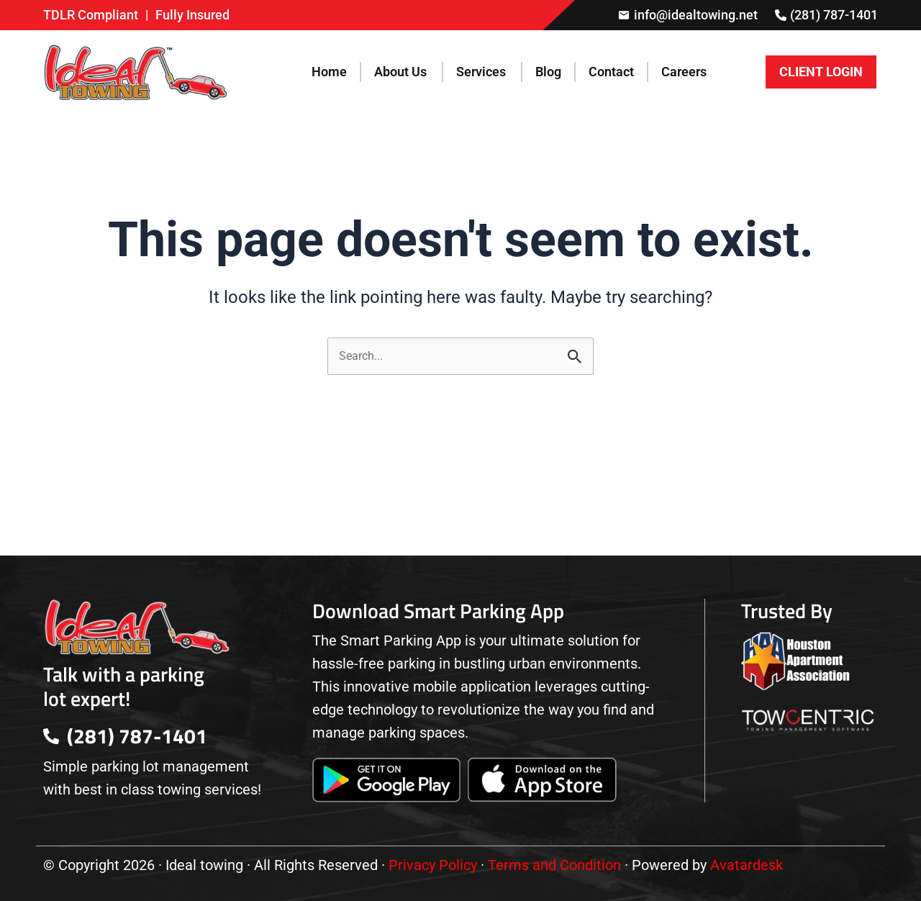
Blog (548, 71)
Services (481, 71)
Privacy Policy (433, 865)
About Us (400, 71)
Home (329, 71)
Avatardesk (746, 865)
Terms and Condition (554, 865)
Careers (684, 71)
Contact (611, 71)
